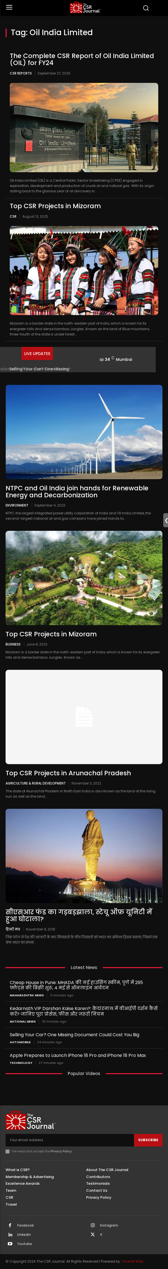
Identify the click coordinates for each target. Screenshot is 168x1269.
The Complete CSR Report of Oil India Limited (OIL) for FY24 (82, 59)
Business (13, 644)
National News (23, 1021)
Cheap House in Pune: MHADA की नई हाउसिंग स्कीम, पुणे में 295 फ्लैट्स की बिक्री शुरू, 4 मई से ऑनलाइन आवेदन (76, 985)
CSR (13, 216)
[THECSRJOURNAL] (85, 7)
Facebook (25, 1225)
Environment (17, 505)
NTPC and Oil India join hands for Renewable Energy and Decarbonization (77, 492)
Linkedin (24, 1234)
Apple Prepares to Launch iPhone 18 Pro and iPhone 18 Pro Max (78, 1055)
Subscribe (148, 1140)
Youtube (24, 1244)
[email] (70, 1140)
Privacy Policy (61, 1151)
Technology (21, 1063)
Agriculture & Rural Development (36, 783)
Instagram (109, 1225)
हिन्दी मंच (13, 929)
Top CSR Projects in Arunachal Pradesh (68, 773)
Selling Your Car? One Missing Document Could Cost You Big (74, 1034)
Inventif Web (133, 1261)
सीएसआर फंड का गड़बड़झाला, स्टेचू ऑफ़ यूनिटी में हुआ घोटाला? (79, 915)
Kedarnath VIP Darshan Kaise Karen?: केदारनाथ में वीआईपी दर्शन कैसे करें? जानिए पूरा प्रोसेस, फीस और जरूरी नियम (84, 1011)
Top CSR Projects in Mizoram (55, 205)
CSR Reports (21, 73)
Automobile (20, 1042)
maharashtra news (27, 995)
